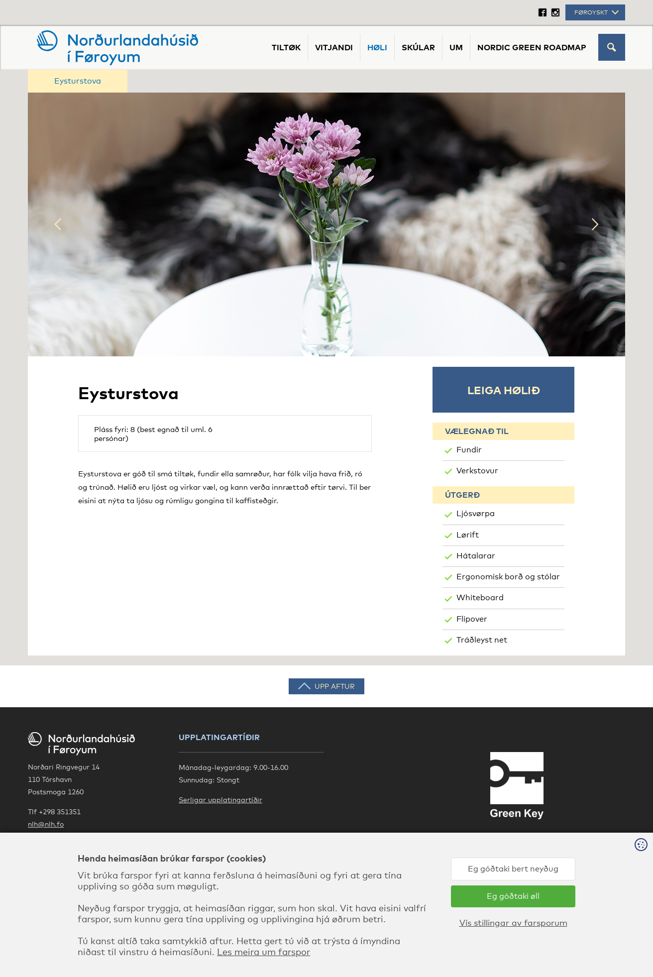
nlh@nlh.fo (46, 824)
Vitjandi (334, 47)
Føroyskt (597, 12)
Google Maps (50, 844)
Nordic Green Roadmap (531, 47)
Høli (377, 47)
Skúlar (418, 47)
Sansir (614, 947)
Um (456, 47)
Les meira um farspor (190, 967)
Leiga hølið (503, 390)
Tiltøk (286, 47)
